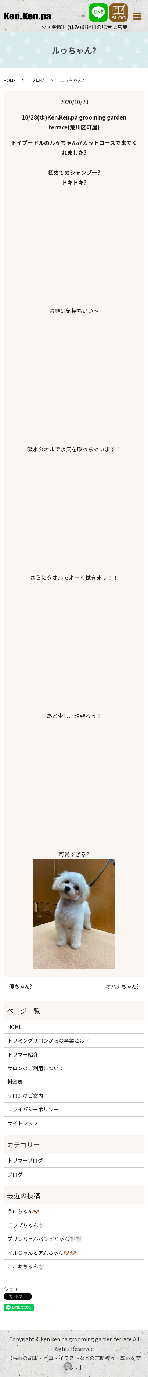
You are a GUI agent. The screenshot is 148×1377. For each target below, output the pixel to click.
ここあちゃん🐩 (25, 1266)
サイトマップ (22, 1123)
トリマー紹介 (22, 1054)
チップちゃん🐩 (25, 1225)
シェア (11, 1289)
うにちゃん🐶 (23, 1211)
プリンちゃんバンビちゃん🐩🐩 (44, 1238)
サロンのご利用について (35, 1068)
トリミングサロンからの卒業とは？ (48, 1040)
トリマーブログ (25, 1160)
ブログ (37, 80)
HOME (10, 80)
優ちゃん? (20, 986)
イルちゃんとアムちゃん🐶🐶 (41, 1252)
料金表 (15, 1081)
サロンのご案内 (25, 1095)
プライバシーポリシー (33, 1109)
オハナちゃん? (122, 986)
